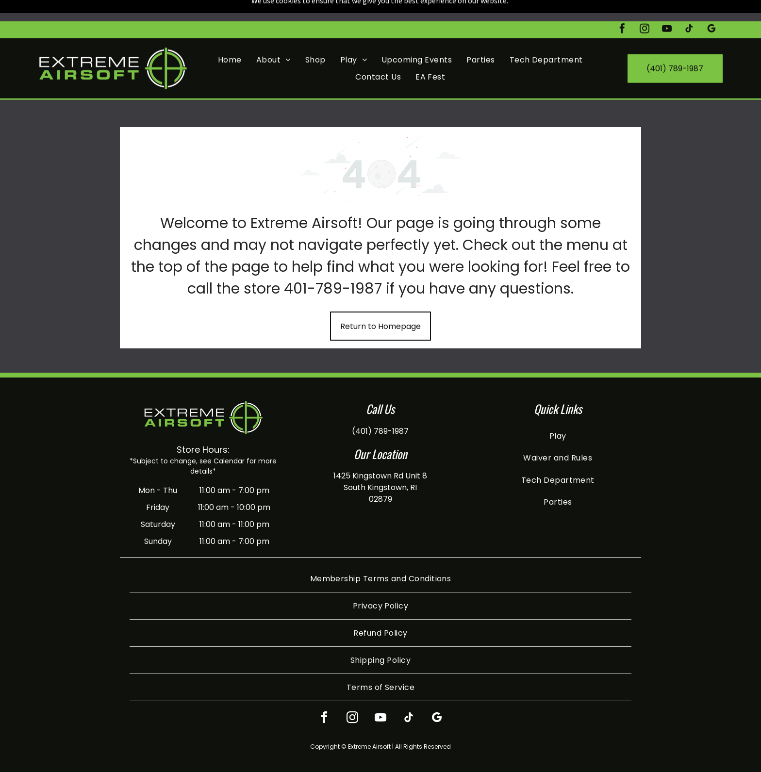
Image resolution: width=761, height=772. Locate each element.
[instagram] (644, 8)
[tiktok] (689, 8)
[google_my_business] (711, 8)
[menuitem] (230, 38)
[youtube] (667, 8)
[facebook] (622, 8)
